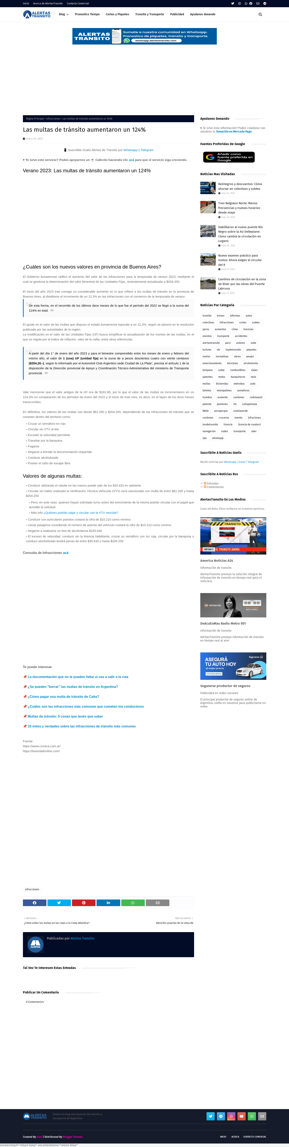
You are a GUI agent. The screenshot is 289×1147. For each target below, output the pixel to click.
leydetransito (233, 349)
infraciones (254, 417)
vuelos (206, 356)
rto (235, 404)
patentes (208, 376)
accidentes (241, 336)
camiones (238, 397)
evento (238, 417)
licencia (228, 424)
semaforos (243, 390)
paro (228, 342)
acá (131, 160)
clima (235, 329)
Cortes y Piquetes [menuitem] (117, 14)
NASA (206, 410)
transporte (223, 336)
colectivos (208, 322)
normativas (222, 356)
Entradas (211, 483)
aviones (240, 342)
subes (224, 431)
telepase (208, 370)
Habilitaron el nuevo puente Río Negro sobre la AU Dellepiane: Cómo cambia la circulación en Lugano (240, 234)
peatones (222, 404)
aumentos (220, 329)
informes (235, 315)
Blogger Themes (73, 1136)
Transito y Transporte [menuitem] (149, 14)
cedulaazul (256, 397)
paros (206, 329)
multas (206, 383)
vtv (218, 349)
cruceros (224, 417)
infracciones (53, 118)
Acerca (235, 1136)
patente (207, 404)
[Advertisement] (144, 76)
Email (242, 461)
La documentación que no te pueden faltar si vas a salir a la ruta (78, 677)
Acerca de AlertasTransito (48, 3)
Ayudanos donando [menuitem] (202, 14)
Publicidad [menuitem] (177, 14)
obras (237, 356)
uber (254, 431)
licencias (248, 329)
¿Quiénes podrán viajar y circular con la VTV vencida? (81, 512)
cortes (243, 322)
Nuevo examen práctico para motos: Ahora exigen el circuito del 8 (240, 260)
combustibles (237, 370)
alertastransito (211, 342)
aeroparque (221, 410)
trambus (207, 397)
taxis (253, 376)
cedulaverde (240, 410)
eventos (207, 336)
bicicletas (232, 363)
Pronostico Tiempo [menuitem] (87, 14)
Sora (39, 1136)
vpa (205, 438)
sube (253, 342)
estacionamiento (212, 363)
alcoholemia (251, 363)
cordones (208, 417)
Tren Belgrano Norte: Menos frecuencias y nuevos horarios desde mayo (239, 207)
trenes (220, 315)
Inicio (26, 3)
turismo (207, 349)
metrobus (239, 383)
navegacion (209, 431)
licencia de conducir (249, 424)
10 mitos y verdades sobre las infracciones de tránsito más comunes (82, 726)
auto (252, 383)
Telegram (147, 150)
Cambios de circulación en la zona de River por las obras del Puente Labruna (242, 283)
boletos (207, 390)
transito (207, 315)
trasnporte (240, 431)
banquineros (238, 376)
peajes (250, 356)
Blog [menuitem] (62, 14)
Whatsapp (130, 150)
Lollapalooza (249, 404)
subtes (256, 322)
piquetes (251, 349)
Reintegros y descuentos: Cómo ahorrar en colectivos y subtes (240, 186)
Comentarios (214, 487)
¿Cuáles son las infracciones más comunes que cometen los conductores (86, 706)
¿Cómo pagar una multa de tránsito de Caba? (63, 696)
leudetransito (210, 424)
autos (249, 315)
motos (221, 376)
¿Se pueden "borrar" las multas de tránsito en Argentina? (73, 686)
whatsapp (217, 438)
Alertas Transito (82, 938)
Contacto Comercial (78, 3)
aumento (223, 397)
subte (221, 370)
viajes (254, 370)
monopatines (224, 390)
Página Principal (35, 118)
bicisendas (222, 383)
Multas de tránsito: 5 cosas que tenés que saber (65, 716)
